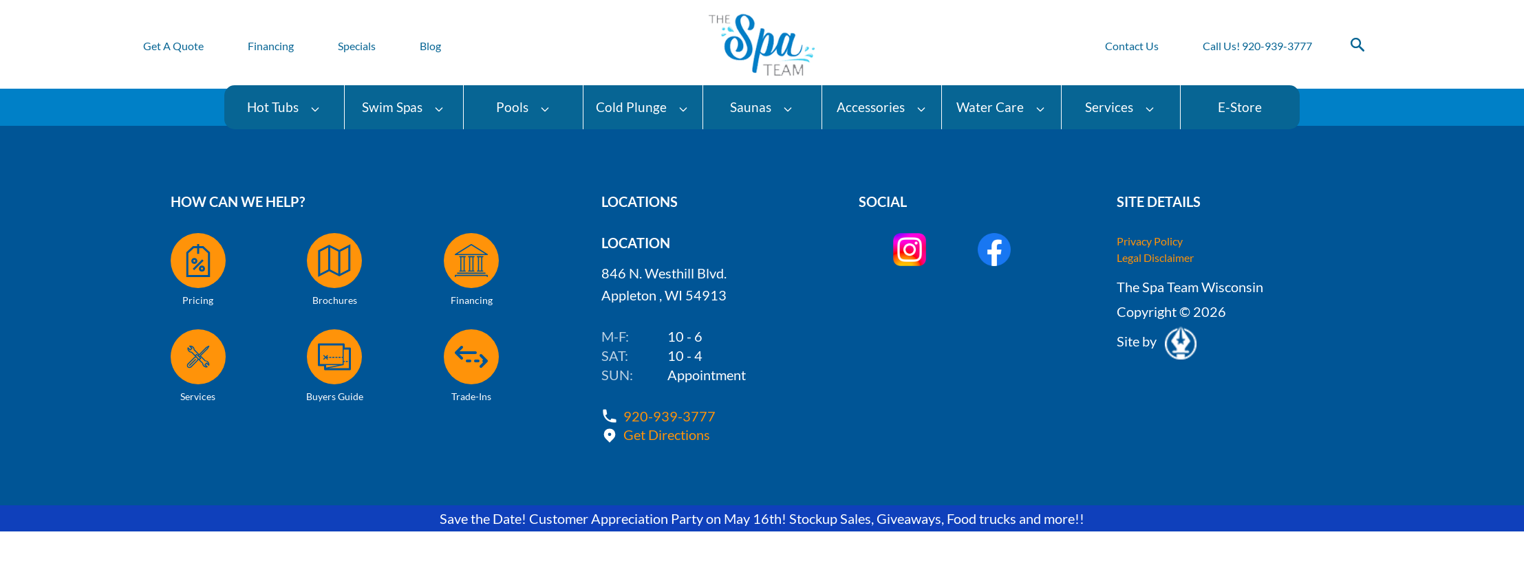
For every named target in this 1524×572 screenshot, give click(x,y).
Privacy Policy (1150, 241)
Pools (523, 107)
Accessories (882, 107)
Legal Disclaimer (1155, 257)
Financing (271, 45)
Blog (430, 45)
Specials (357, 45)
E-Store (1240, 107)
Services (1120, 107)
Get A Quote (173, 45)
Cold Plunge (642, 107)
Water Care (1001, 107)
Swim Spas (403, 107)
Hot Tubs (284, 107)
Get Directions (666, 435)
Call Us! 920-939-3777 (1257, 45)
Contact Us (1132, 45)
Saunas (761, 107)
